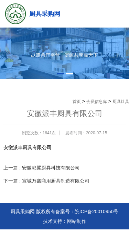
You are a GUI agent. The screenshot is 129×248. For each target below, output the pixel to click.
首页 (77, 101)
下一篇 (46, 181)
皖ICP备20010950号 (97, 211)
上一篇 (41, 167)
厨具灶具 (120, 101)
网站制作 (76, 221)
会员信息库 (96, 101)
